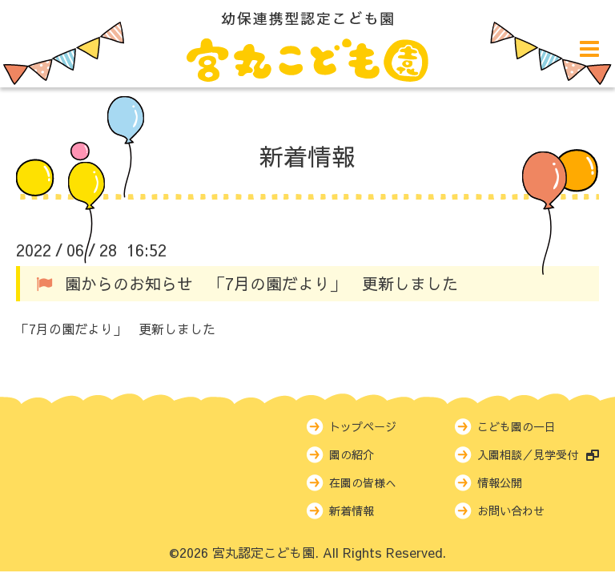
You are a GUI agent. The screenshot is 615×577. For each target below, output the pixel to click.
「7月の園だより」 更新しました (115, 328)
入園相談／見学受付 (538, 454)
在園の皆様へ (362, 482)
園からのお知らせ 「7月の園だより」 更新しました (261, 283)
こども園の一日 (516, 426)
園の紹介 (351, 454)
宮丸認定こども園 (263, 552)
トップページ (362, 426)
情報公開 (499, 482)
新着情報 (307, 155)
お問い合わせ (511, 510)
